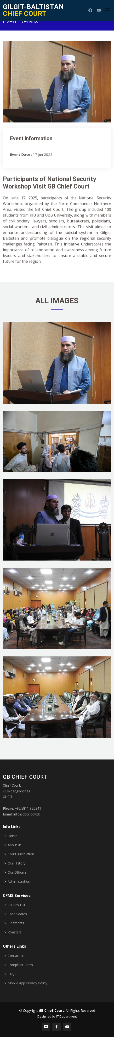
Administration (19, 881)
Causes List (16, 905)
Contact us (16, 955)
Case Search (17, 914)
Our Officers (17, 872)
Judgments (16, 923)
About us (15, 845)
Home (12, 836)
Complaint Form (20, 965)
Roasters (15, 932)
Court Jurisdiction (21, 854)
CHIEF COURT (33, 10)
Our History (16, 863)
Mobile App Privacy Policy (27, 983)
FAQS (12, 974)
